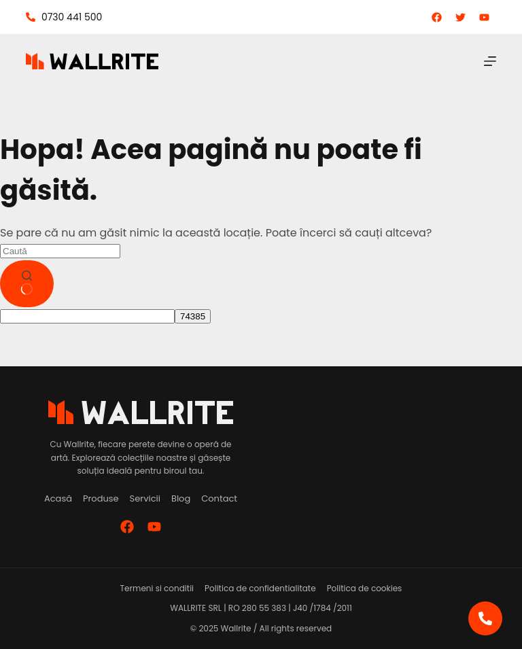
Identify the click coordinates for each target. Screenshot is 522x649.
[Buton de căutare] (27, 284)
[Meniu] (490, 61)
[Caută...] (60, 251)
